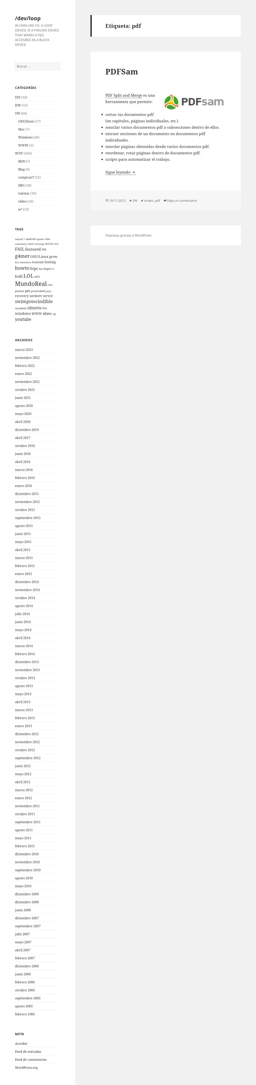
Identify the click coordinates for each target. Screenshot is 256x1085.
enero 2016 (23, 486)
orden (148, 200)
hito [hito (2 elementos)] (17, 262)
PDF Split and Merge (123, 95)
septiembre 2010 (28, 870)
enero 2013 (23, 726)
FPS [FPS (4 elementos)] (44, 249)
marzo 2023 (24, 349)
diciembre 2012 (27, 734)
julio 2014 (22, 614)
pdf (157, 200)
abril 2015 (22, 550)
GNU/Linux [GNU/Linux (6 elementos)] (39, 256)
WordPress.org (26, 1067)
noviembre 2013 (27, 670)
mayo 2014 (23, 630)
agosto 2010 (24, 878)
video (22, 201)
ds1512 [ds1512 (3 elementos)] (49, 244)
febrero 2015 (25, 566)
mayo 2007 (23, 942)
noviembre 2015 (27, 502)
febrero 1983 (25, 1014)
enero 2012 (23, 798)
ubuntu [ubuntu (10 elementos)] (34, 307)
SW (17, 113)
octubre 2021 (25, 389)
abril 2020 (22, 422)
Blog (21, 169)
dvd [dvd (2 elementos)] (56, 244)
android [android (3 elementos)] (31, 239)
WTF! (19, 153)
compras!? (26, 177)
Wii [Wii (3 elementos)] (44, 308)
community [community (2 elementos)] (21, 244)
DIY (18, 97)
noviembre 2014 (27, 590)
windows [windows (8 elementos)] (23, 313)
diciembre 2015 (27, 494)
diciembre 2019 (27, 430)
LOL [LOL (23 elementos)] (28, 275)
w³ (20, 209)
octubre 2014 (25, 598)
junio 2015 (23, 534)
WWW (23, 145)
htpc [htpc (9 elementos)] (34, 268)
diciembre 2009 (27, 894)
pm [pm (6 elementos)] (27, 290)
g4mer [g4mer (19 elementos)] (22, 256)
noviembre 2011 (27, 806)
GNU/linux (26, 121)
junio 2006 (23, 974)
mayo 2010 (23, 886)
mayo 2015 (23, 542)
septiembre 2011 (28, 822)
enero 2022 (23, 373)
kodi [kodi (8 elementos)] (19, 276)
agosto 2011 (24, 830)
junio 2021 (23, 397)
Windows (25, 137)
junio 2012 (23, 766)
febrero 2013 (25, 718)
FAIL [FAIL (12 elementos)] (19, 249)
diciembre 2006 (27, 966)
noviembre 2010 (27, 862)
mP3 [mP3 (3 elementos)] (37, 276)
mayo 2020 (23, 414)
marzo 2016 (24, 470)
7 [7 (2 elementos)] (24, 239)
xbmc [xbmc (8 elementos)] (47, 313)
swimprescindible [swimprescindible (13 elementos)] (34, 301)
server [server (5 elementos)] (48, 296)
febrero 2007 (25, 958)
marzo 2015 (24, 558)
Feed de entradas (28, 1051)
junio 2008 (23, 910)
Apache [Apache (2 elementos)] (40, 239)
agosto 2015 (24, 526)
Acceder (21, 1043)
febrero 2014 (25, 654)
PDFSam (121, 71)
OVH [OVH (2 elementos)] (50, 285)
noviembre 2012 (27, 742)
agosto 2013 (24, 686)
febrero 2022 (25, 365)
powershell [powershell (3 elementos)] (38, 291)
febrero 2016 (25, 478)
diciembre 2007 (27, 918)
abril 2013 (22, 702)
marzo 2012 (24, 790)
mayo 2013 (23, 694)
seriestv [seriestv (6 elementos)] (36, 295)
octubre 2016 (25, 446)
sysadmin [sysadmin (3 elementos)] (21, 308)
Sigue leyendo (120, 172)
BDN (21, 161)
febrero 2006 (25, 982)
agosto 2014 (24, 606)
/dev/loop (28, 18)
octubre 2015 (25, 510)
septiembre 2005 (28, 998)
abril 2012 (22, 782)
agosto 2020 (24, 405)
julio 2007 (22, 934)
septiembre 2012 (28, 758)
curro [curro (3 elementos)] (31, 244)
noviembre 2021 (27, 381)
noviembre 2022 (27, 357)
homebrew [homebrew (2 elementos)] (25, 262)
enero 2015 (23, 574)
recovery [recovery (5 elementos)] (22, 296)
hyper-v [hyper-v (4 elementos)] (49, 269)
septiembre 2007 (28, 926)
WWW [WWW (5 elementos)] (37, 313)
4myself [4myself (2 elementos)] (19, 239)
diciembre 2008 (27, 902)
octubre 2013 (25, 678)
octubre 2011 (25, 814)
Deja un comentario (182, 200)
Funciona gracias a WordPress (128, 235)
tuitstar (24, 193)
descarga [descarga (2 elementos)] (39, 244)
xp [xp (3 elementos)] (54, 314)
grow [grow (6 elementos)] (53, 256)
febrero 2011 (25, 846)
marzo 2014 (24, 646)
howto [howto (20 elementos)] (22, 268)
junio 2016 (23, 454)
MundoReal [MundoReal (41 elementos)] (31, 284)
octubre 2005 (25, 990)
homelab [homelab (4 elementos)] (38, 262)
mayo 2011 (23, 838)
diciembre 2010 (27, 854)
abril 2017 (22, 438)
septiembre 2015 (28, 518)
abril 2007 (22, 950)
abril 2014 (22, 638)
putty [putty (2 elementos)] (48, 291)
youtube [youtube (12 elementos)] (23, 319)
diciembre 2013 (27, 662)
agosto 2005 (24, 1006)
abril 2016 (22, 462)
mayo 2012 (23, 774)
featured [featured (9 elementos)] (33, 249)
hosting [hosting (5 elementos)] (50, 262)
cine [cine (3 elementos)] (47, 239)
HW (18, 105)
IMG (21, 185)
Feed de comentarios (31, 1059)
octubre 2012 (25, 750)
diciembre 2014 (27, 582)
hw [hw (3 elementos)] (41, 269)
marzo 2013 (24, 710)
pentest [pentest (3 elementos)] (19, 291)
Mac (21, 129)
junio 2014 (23, 622)
